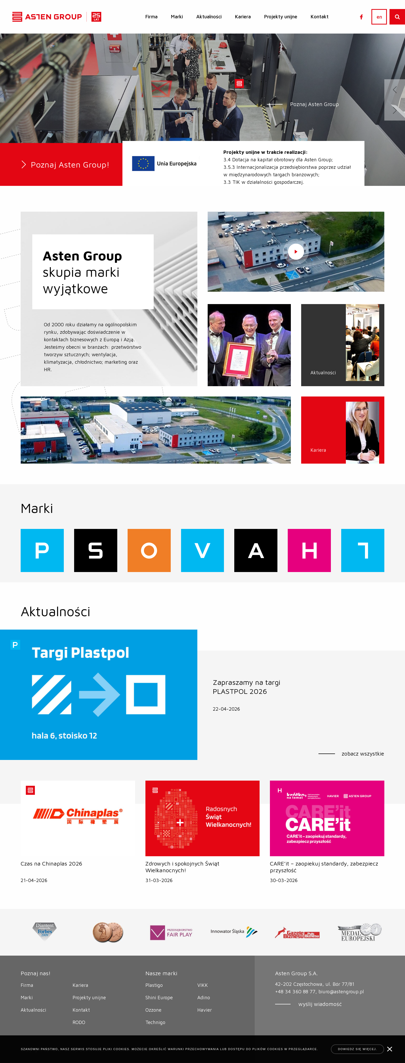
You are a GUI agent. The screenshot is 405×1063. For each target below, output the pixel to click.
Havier (204, 1010)
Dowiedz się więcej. (357, 1049)
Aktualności (209, 16)
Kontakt (320, 16)
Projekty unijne (280, 16)
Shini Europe (159, 998)
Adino (203, 998)
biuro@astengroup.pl (341, 991)
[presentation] (394, 89)
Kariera (243, 16)
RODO (79, 1022)
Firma (151, 16)
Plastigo (154, 985)
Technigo (155, 1022)
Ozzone (153, 1010)
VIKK (202, 985)
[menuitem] (151, 16)
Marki (177, 16)
